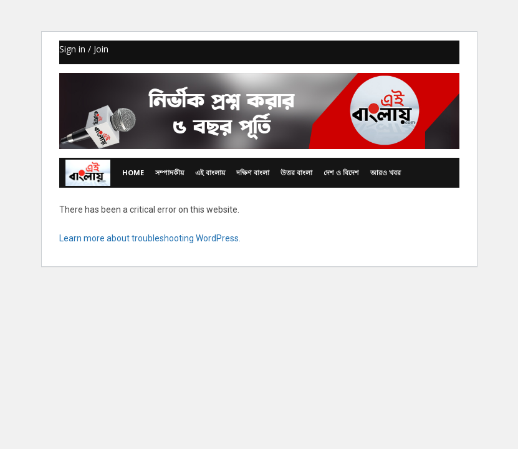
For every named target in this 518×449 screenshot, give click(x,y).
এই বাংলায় (210, 172)
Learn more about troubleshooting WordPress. (150, 238)
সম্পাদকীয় (169, 172)
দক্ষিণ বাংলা (252, 172)
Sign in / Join (83, 49)
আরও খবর (385, 172)
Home (133, 172)
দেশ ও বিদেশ (341, 172)
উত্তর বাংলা (296, 172)
